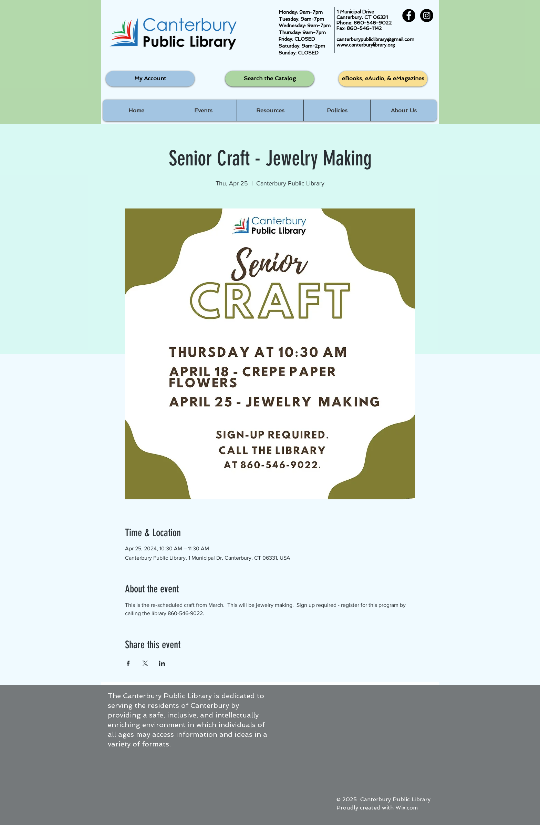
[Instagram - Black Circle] (426, 15)
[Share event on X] (145, 663)
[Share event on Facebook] (128, 663)
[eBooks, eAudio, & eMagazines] (383, 78)
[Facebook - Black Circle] (408, 15)
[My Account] (150, 78)
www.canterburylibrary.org (365, 45)
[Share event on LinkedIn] (162, 663)
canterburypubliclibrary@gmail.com (375, 39)
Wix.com (406, 807)
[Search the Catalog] (269, 78)
